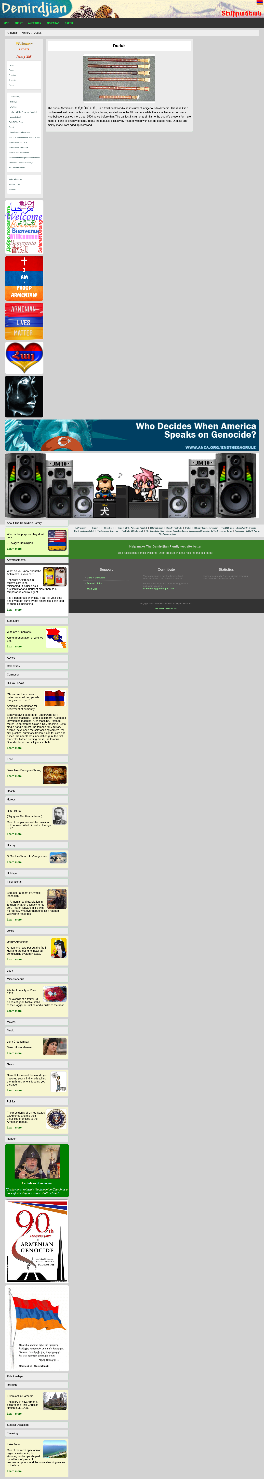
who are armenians (17, 168)
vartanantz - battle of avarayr (21, 163)
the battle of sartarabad (19, 153)
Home (6, 24)
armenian (12, 32)
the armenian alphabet (18, 142)
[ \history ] (13, 102)
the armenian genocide (18, 147)
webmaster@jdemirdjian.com (158, 588)
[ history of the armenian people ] (22, 112)
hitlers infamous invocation (20, 132)
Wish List (12, 189)
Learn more (14, 548)
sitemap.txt (160, 608)
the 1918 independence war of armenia (25, 137)
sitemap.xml (171, 608)
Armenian (52, 24)
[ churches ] (13, 107)
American (34, 24)
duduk (37, 32)
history (26, 32)
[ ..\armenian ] (14, 97)
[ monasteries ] (15, 117)
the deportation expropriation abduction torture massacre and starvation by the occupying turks (189, 531)
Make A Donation (15, 179)
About (19, 24)
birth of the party (16, 122)
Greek (69, 24)
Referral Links (14, 184)
